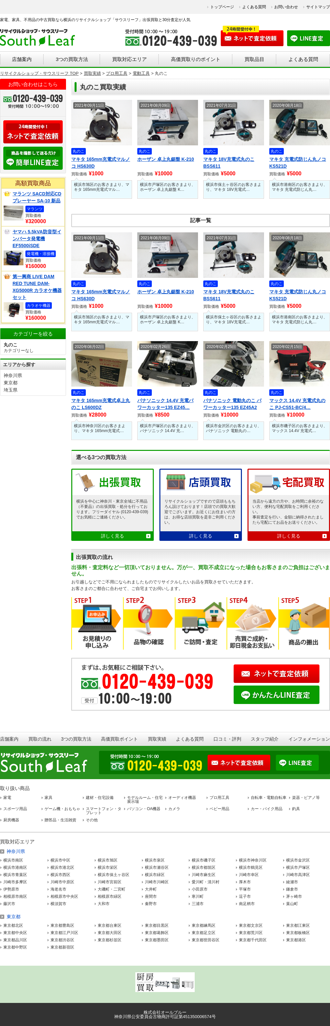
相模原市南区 (15, 896)
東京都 (10, 382)
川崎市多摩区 (15, 882)
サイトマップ (318, 7)
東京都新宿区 (62, 947)
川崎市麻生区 (203, 874)
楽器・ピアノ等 (306, 797)
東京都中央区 (15, 932)
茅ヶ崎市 (294, 896)
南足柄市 (247, 903)
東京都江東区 (298, 925)
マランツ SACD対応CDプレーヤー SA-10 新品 (37, 197)
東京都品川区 (15, 940)
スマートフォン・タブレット (103, 810)
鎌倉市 (292, 889)
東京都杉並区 (109, 940)
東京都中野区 (15, 947)
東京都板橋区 (298, 932)
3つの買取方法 (72, 59)
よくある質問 (254, 7)
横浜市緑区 (155, 874)
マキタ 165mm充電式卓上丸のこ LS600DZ (100, 404)
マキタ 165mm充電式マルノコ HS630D (100, 163)
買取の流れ (39, 739)
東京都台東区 (109, 925)
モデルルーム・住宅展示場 (145, 799)
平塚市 (245, 889)
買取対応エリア (129, 59)
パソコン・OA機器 (143, 808)
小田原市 (200, 889)
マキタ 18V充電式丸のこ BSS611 (228, 163)
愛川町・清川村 (205, 882)
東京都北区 (13, 925)
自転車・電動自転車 (268, 797)
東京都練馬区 (203, 925)
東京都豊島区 (62, 925)
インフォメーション (309, 739)
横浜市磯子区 (203, 860)
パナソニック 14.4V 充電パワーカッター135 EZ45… (165, 404)
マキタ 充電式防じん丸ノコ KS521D (297, 163)
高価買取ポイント (119, 739)
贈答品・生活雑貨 (60, 820)
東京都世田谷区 (205, 940)
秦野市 (151, 903)
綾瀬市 (292, 882)
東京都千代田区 (253, 940)
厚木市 (245, 882)
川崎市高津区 (298, 874)
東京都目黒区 (157, 925)
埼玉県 (10, 390)
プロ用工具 (219, 797)
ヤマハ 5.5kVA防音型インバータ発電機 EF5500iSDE (37, 238)
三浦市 (198, 903)
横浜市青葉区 (15, 874)
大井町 (151, 889)
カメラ (174, 808)
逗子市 (245, 896)
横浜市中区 (60, 860)
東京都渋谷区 (62, 940)
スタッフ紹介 (265, 739)
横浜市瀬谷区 (157, 867)
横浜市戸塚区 (298, 867)
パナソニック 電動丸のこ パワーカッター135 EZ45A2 (232, 404)
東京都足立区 (203, 932)
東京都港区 (296, 940)
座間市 (151, 896)
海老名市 (58, 889)
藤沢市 (9, 903)
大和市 (104, 903)
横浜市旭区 (107, 860)
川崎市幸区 (249, 874)
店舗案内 (22, 59)
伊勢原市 (11, 889)
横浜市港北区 (62, 867)
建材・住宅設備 (100, 797)
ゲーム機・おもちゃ (62, 808)
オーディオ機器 (182, 797)
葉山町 (292, 903)
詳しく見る (112, 536)
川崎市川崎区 (157, 882)
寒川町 (198, 896)
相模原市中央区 (64, 896)
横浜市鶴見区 (251, 867)
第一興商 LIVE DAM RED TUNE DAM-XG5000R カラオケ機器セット (37, 287)
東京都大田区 (109, 932)
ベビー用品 (219, 808)
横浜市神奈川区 (253, 860)
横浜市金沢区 (298, 860)
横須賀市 (58, 903)
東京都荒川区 (251, 932)
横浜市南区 (13, 860)
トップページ (222, 7)
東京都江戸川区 (64, 932)
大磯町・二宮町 (111, 889)
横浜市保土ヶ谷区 (113, 874)
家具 (48, 797)
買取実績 (157, 739)
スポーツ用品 (15, 808)
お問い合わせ (286, 7)
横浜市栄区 (107, 867)
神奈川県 (13, 375)
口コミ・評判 (227, 739)
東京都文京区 (251, 925)
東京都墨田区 (157, 940)
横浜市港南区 (15, 867)
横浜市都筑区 (203, 867)
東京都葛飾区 (157, 932)
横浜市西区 (60, 874)
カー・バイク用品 (266, 808)
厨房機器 (11, 820)
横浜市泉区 (155, 860)
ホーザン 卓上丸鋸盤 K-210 (165, 159)
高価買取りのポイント (195, 59)
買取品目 (254, 59)
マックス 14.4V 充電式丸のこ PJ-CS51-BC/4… (297, 404)
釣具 (296, 808)
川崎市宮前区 (109, 882)
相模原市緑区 (109, 896)
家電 (7, 797)
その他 (92, 820)
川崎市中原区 (62, 882)
